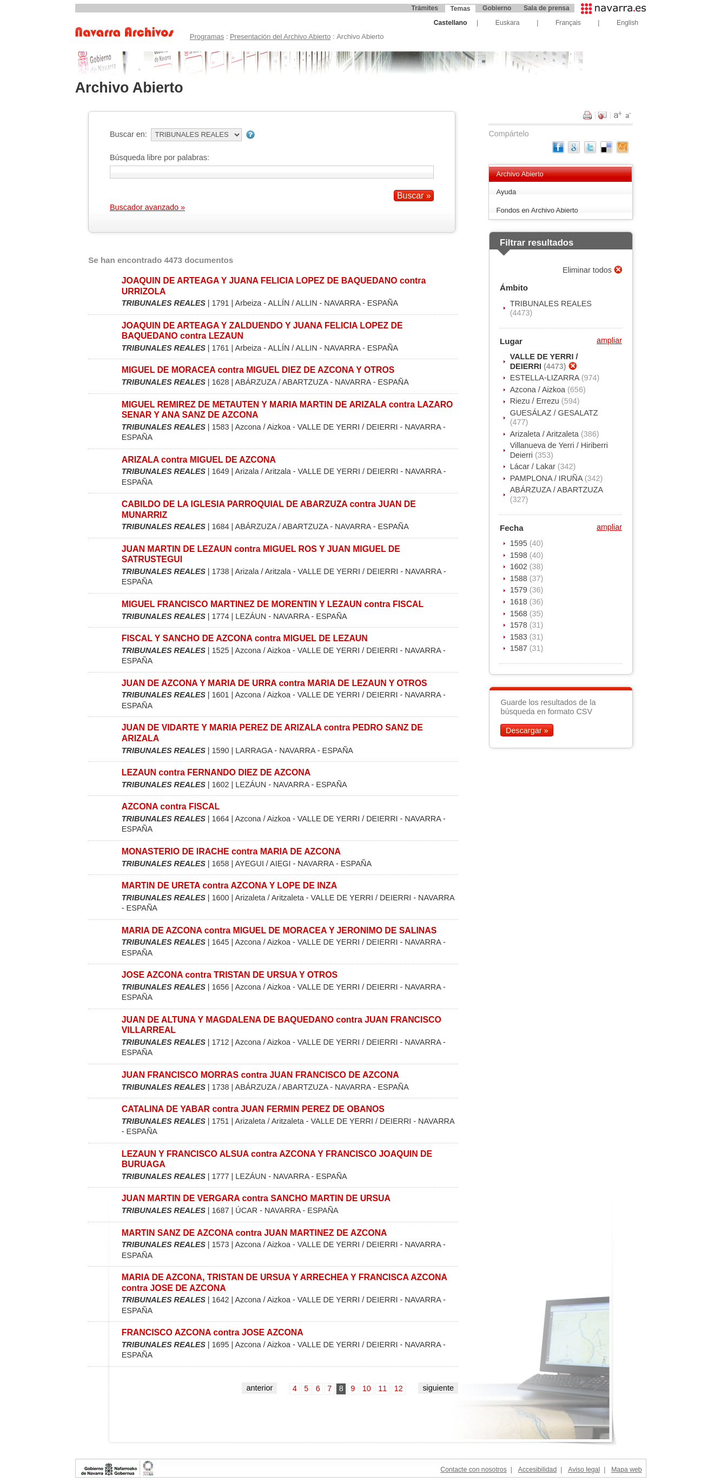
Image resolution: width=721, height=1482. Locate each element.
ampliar (609, 340)
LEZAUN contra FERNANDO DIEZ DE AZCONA (216, 772)
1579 (520, 589)
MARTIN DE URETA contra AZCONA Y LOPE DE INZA (229, 885)
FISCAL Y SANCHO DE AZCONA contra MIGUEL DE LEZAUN (245, 638)
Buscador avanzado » (147, 207)
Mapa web (626, 1469)
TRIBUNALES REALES (551, 303)
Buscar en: (128, 134)
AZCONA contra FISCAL (171, 806)
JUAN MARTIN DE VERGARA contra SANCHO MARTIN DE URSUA (256, 1198)
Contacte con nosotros (473, 1469)
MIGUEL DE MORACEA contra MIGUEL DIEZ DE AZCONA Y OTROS (258, 369)
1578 (520, 625)
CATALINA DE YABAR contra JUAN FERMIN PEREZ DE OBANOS (253, 1109)
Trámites (425, 8)
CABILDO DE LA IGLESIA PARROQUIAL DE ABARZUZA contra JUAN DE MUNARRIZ (269, 509)
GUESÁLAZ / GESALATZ (554, 413)
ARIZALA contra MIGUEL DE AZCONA (199, 459)
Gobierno (496, 8)
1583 (520, 637)
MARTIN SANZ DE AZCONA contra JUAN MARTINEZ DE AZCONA (254, 1232)
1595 (520, 543)
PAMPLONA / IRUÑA (547, 478)
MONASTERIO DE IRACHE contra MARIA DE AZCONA (231, 851)
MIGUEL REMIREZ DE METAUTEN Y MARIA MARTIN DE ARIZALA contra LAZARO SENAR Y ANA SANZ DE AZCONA (287, 409)
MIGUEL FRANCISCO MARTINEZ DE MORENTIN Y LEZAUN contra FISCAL (273, 604)
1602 (520, 566)
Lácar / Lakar (534, 466)
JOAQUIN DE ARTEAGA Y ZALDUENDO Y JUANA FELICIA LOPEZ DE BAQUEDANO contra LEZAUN (262, 330)
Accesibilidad (537, 1469)
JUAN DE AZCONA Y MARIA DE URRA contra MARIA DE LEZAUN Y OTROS (274, 683)
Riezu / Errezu (535, 401)
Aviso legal (584, 1469)
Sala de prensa (547, 8)
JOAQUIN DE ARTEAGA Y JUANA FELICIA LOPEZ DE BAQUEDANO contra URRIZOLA (274, 285)
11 (382, 1388)
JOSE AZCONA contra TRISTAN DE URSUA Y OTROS (230, 974)
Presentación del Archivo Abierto (280, 36)
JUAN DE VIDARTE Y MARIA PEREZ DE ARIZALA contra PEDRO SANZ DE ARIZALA (272, 732)
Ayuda (507, 192)
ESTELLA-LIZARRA (545, 377)
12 (398, 1388)
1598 (520, 555)
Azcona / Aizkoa (538, 389)
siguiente (438, 1388)
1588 (520, 578)
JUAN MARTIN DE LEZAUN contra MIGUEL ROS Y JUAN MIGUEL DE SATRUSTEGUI (261, 554)
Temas (460, 8)
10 (366, 1388)
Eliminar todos (588, 270)
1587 (520, 648)
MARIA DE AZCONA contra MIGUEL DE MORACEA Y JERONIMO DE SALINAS (279, 930)
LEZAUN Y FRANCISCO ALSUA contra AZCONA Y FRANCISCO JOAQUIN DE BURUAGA (277, 1159)
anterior (259, 1388)
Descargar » (527, 730)
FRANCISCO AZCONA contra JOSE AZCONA (212, 1332)
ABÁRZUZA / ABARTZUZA (556, 489)
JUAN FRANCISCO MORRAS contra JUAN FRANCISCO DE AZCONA (260, 1074)
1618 (520, 601)
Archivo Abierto (520, 174)
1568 (520, 613)
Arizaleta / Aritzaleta (545, 434)
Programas (207, 36)
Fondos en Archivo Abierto (537, 210)
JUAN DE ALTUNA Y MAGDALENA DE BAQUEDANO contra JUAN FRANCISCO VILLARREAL (281, 1025)
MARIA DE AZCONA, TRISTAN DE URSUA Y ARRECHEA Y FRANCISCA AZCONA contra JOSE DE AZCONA (284, 1282)
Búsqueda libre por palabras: (159, 157)
